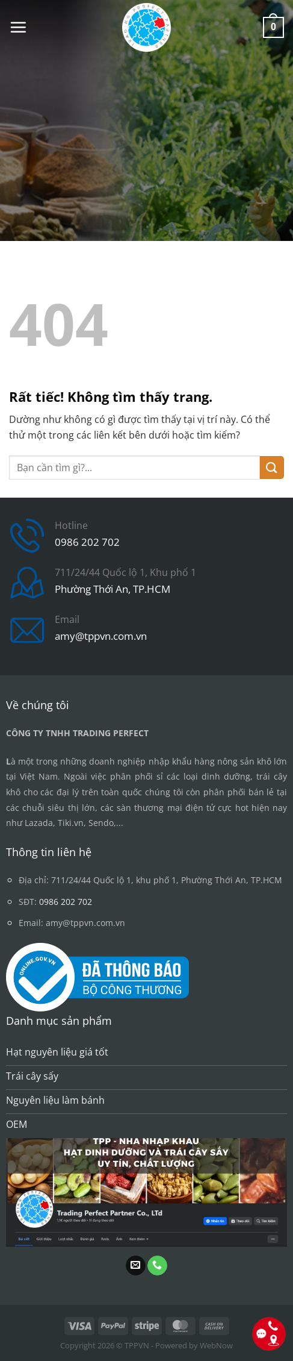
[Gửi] (272, 468)
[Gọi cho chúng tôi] (157, 1266)
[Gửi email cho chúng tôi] (136, 1266)
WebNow (216, 1345)
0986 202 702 (87, 542)
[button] (18, 27)
